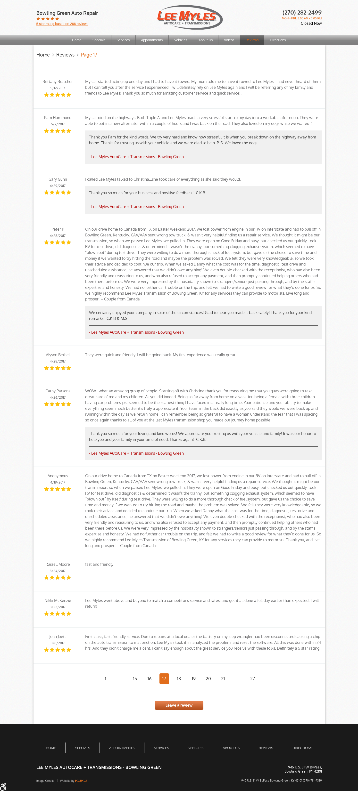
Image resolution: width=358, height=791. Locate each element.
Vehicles (180, 40)
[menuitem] (76, 40)
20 (208, 679)
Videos (230, 40)
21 (223, 679)
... (120, 679)
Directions (279, 40)
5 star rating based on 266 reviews (62, 24)
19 (194, 679)
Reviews (252, 40)
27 (252, 679)
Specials (98, 40)
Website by (73, 781)
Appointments (152, 40)
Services (123, 40)
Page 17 (89, 54)
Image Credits (45, 781)
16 (150, 679)
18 (179, 679)
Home (76, 40)
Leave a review (179, 705)
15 (135, 679)
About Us (206, 40)
